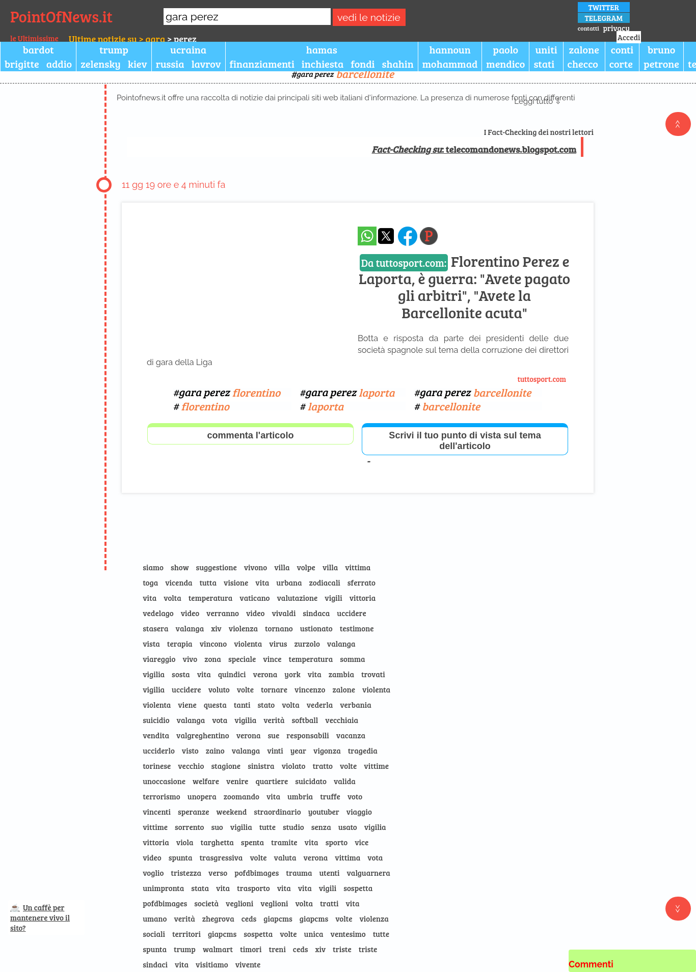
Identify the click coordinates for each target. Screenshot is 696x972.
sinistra (261, 766)
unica (314, 934)
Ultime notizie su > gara (117, 39)
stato (266, 705)
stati (543, 64)
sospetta (357, 888)
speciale (242, 659)
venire (237, 781)
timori (250, 949)
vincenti (157, 812)
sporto (337, 842)
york (292, 674)
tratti (329, 903)
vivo (190, 659)
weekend (232, 812)
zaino (215, 750)
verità (273, 720)
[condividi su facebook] (407, 236)
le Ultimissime (34, 38)
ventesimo (348, 934)
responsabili (307, 735)
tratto (322, 766)
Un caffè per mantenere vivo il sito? (40, 917)
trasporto (253, 888)
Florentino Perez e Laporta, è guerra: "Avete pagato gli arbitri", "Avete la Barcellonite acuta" (464, 287)
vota (219, 720)
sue (273, 735)
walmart (218, 949)
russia (170, 64)
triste (342, 949)
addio (59, 64)
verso (217, 873)
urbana (289, 582)
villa (281, 567)
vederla (320, 705)
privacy (616, 28)
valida (345, 781)
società (206, 903)
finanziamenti (262, 64)
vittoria (363, 598)
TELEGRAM (604, 18)
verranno (222, 613)
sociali (154, 934)
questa (215, 705)
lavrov (206, 64)
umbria (300, 796)
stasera (155, 628)
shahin (398, 64)
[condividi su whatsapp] (367, 236)
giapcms (277, 918)
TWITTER (604, 7)
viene (187, 705)
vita (262, 582)
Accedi (629, 37)
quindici (232, 674)
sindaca (316, 613)
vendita (156, 735)
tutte (267, 827)
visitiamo (212, 964)
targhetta (217, 842)
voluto (219, 689)
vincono (213, 643)
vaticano (254, 598)
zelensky (101, 64)
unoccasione (164, 781)
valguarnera (368, 873)
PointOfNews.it (61, 16)
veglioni (239, 903)
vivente (248, 964)
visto (190, 750)
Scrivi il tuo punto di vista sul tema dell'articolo (465, 440)
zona (212, 659)
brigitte (22, 64)
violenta (248, 643)
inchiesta (323, 64)
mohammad (450, 64)
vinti (275, 750)
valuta (285, 857)
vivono (255, 567)
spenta (252, 842)
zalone (584, 49)
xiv (216, 628)
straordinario (277, 812)
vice (361, 842)
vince (272, 659)
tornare (274, 689)
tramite (284, 842)
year (298, 750)
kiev (137, 64)
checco (583, 64)
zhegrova (218, 918)
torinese (157, 766)
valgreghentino (202, 735)
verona (265, 674)
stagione (225, 766)
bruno (661, 49)
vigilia (154, 674)
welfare (206, 781)
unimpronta (163, 888)
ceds (249, 918)
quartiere (271, 781)
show (180, 567)
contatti (588, 28)
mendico (505, 64)
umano (155, 918)
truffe (330, 796)
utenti (329, 873)
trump (113, 49)
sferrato (361, 582)
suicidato (311, 781)
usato (347, 827)
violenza (243, 628)
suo (217, 827)
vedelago (158, 613)
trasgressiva (221, 857)
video (190, 613)
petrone (661, 64)
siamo (153, 567)
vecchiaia (341, 720)
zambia (341, 674)
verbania (355, 705)
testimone (357, 628)
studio (293, 827)
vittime (376, 766)
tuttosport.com (542, 379)
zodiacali (324, 582)
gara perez (345, 73)
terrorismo (161, 796)
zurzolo (306, 643)
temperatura (211, 598)
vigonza (327, 750)
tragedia (363, 750)
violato (294, 766)
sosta (181, 674)
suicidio (156, 720)
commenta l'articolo (250, 435)
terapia (180, 643)
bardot (38, 49)
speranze (193, 812)
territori (186, 934)
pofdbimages (256, 873)
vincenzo (310, 689)
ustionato (316, 628)
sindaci (155, 964)
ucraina (188, 49)
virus (278, 643)
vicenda (178, 582)
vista (151, 643)
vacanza (350, 735)
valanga (190, 628)
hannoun (449, 49)
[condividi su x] (386, 236)
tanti (242, 705)
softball (304, 720)
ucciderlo (159, 750)
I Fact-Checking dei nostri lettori (539, 132)
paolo (506, 49)
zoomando (241, 796)
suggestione (216, 567)
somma (352, 659)
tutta (208, 582)
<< (678, 124)
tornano (279, 628)
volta (172, 598)
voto (354, 796)
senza (321, 827)
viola (185, 842)
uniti (546, 49)
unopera (202, 796)
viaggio (359, 812)
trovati (373, 674)
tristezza (186, 873)
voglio (153, 873)
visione (236, 582)
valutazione (297, 598)
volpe (306, 567)
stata (200, 888)
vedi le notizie (368, 17)
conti (622, 49)
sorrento (189, 827)
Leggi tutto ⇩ (537, 101)
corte (621, 64)
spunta (181, 857)
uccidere (351, 613)
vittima (357, 567)
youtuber (323, 812)
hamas (321, 49)
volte (245, 689)
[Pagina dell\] (429, 236)
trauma (299, 873)
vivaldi (284, 613)
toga (150, 582)
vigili (333, 598)
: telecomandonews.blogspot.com (474, 149)
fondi (362, 64)
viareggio (159, 659)
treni (277, 949)
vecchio (191, 766)
